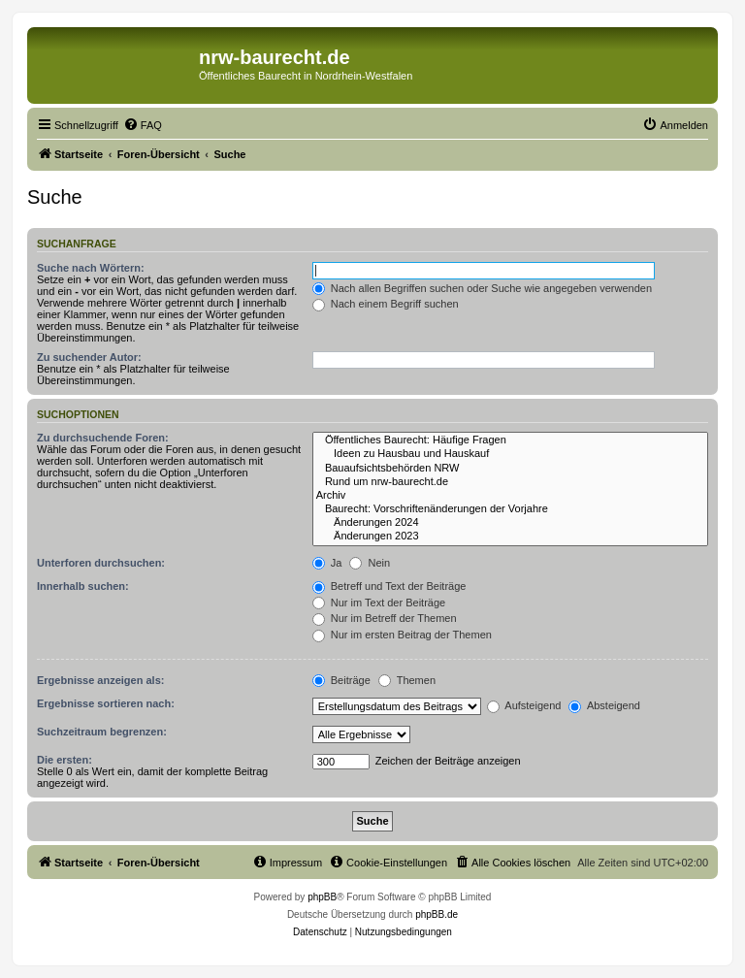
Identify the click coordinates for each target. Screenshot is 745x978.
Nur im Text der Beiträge (378, 602)
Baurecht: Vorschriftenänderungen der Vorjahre (510, 509)
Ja (327, 563)
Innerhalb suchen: (83, 586)
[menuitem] (142, 125)
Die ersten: (64, 760)
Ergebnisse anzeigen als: (100, 680)
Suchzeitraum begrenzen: (102, 731)
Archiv (510, 496)
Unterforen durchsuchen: (101, 563)
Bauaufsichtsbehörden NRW (510, 468)
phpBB (322, 897)
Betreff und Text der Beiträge (389, 586)
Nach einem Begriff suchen (385, 304)
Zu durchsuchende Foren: (103, 437)
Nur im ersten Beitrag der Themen (402, 634)
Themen (407, 680)
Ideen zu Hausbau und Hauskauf (510, 454)
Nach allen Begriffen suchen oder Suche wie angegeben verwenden (482, 288)
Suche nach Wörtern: (91, 268)
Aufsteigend (524, 705)
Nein (369, 563)
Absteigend (604, 705)
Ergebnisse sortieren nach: (106, 703)
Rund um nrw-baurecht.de (510, 482)
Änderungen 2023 (510, 536)
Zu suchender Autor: (89, 357)
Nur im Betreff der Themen (384, 618)
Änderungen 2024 (510, 523)
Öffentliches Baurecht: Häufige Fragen (510, 440)
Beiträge (341, 680)
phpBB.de (436, 914)
